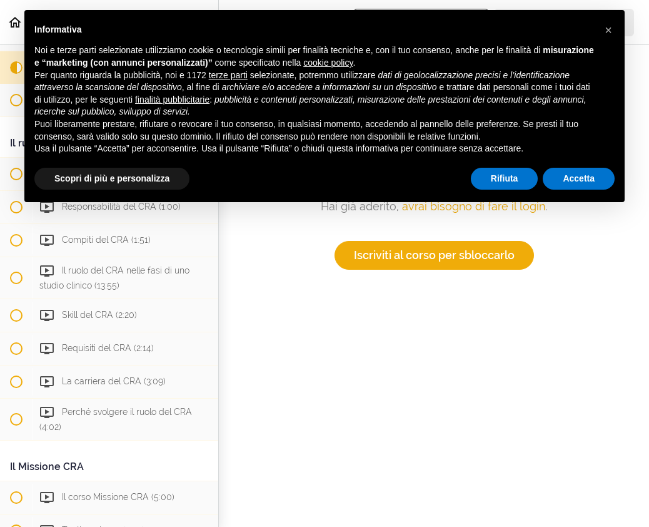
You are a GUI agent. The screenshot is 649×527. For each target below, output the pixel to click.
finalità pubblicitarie (172, 100)
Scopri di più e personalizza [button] (111, 178)
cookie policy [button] (328, 63)
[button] (608, 30)
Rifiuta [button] (504, 178)
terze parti (228, 75)
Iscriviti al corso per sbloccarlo (434, 255)
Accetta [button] (579, 178)
